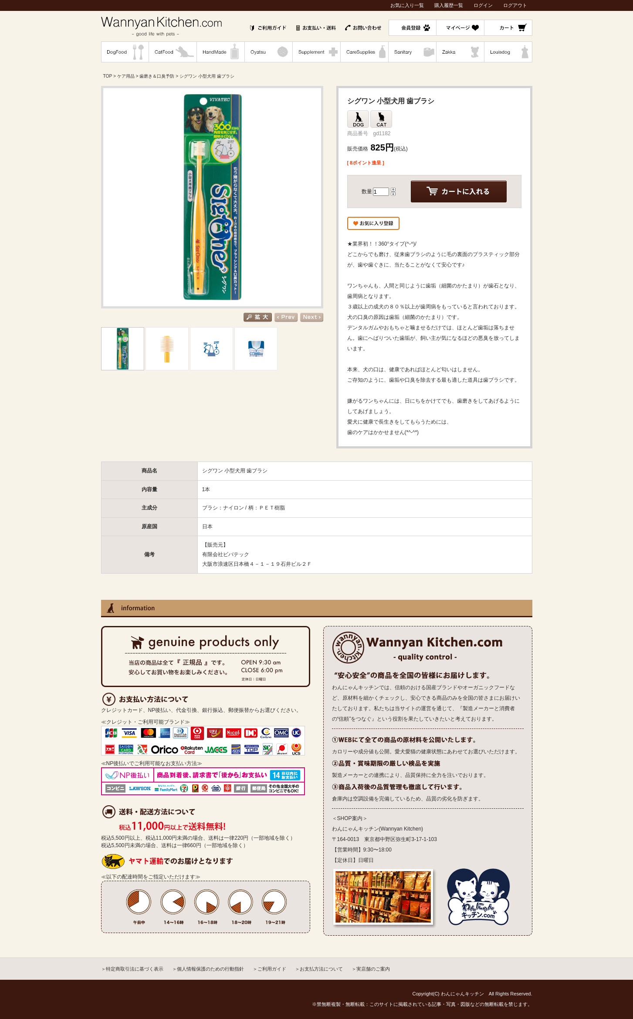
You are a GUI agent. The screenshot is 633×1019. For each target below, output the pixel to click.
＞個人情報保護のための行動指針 (208, 968)
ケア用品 (126, 76)
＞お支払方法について (319, 968)
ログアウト (515, 5)
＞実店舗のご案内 (371, 968)
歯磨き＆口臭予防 (156, 76)
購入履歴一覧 (448, 5)
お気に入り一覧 (407, 5)
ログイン (483, 5)
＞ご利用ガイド (269, 968)
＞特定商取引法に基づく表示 (132, 968)
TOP (107, 76)
